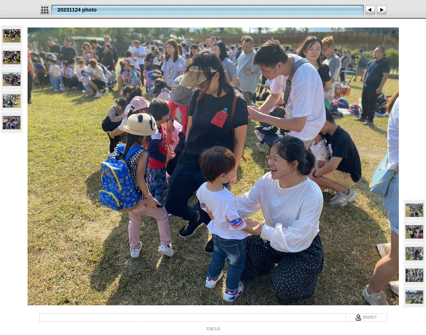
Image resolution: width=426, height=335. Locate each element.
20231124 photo (77, 10)
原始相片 (366, 317)
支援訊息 (213, 329)
